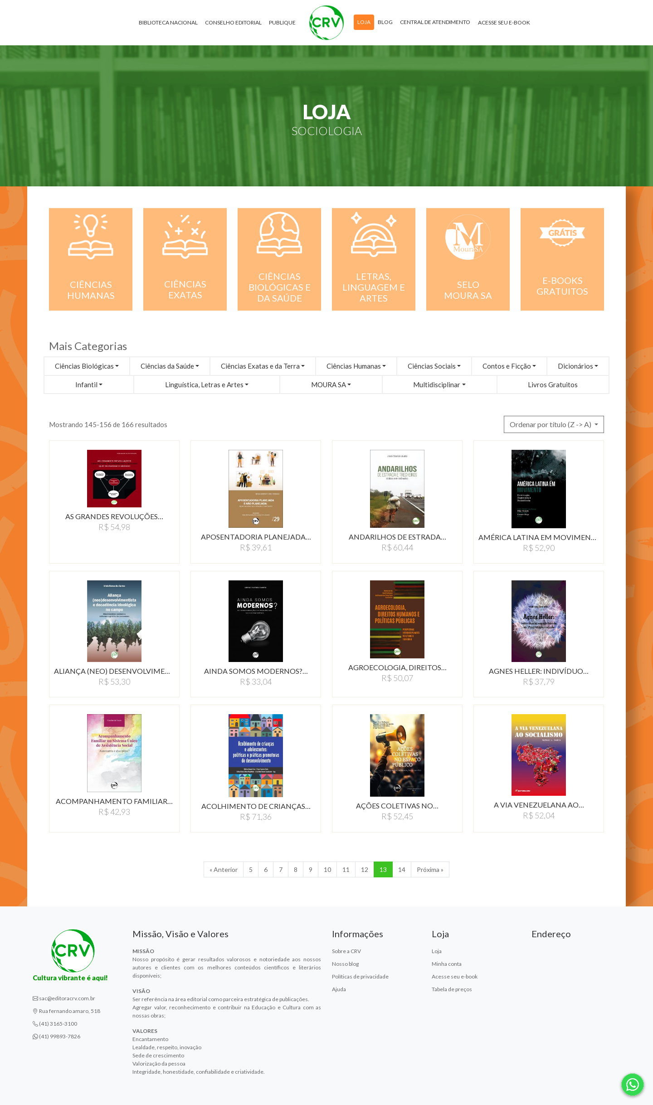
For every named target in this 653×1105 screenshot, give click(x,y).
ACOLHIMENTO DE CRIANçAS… (256, 806)
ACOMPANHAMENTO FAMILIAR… (114, 801)
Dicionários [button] (575, 366)
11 (346, 869)
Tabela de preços (452, 989)
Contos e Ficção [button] (506, 366)
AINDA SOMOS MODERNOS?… (256, 671)
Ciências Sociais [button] (432, 366)
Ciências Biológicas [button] (84, 366)
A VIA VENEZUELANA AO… (539, 804)
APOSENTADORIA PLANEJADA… (256, 536)
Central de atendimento (435, 22)
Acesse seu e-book (504, 22)
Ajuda (339, 989)
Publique (282, 22)
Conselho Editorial (233, 22)
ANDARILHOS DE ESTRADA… (397, 536)
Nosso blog (345, 963)
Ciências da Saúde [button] (167, 366)
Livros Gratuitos (553, 384)
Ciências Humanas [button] (353, 366)
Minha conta (447, 963)
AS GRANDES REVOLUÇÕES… (114, 516)
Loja (363, 22)
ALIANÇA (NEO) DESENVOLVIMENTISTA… (114, 671)
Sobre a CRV (346, 951)
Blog (385, 22)
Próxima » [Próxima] (430, 869)
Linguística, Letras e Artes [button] (204, 384)
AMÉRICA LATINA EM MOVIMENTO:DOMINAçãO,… (538, 537)
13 (383, 869)
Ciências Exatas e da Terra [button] (260, 366)
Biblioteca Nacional (168, 22)
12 (364, 869)
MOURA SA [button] (328, 384)
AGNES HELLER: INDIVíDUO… (539, 671)
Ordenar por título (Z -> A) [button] (551, 424)
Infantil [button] (86, 384)
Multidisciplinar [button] (436, 384)
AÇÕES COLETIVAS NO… (397, 805)
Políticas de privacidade (360, 976)
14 (401, 869)
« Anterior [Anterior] (224, 869)
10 (327, 869)
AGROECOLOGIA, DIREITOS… (397, 667)
